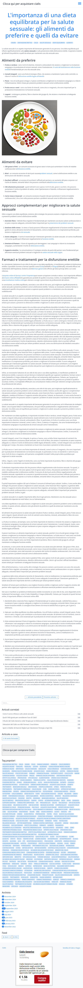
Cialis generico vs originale (43, 809)
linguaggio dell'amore (11, 843)
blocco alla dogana (66, 814)
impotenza (19, 769)
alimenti (70, 43)
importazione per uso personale (65, 816)
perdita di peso (65, 787)
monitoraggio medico (34, 841)
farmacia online (72, 771)
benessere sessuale (19, 787)
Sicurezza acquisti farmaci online (45, 884)
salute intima (12, 812)
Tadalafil (28, 766)
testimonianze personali (11, 879)
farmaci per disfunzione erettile (14, 875)
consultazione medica (10, 780)
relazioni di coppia (20, 805)
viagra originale (52, 771)
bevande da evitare (47, 805)
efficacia (14, 886)
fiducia (72, 791)
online (60, 794)
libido (75, 794)
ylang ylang (66, 864)
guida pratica (29, 814)
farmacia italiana (43, 773)
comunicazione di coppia (35, 852)
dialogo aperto (48, 827)
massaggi (76, 864)
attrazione (28, 870)
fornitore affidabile (45, 816)
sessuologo (12, 866)
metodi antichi (27, 848)
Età (37, 803)
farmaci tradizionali (44, 879)
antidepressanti (65, 839)
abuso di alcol (74, 809)
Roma (55, 821)
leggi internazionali (59, 857)
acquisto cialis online (58, 785)
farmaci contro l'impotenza (43, 823)
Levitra (62, 771)
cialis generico (64, 764)
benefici (58, 796)
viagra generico (26, 780)
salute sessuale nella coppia (52, 252)
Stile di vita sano (22, 821)
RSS (15, 937)
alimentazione (44, 778)
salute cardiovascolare (63, 875)
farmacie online (8, 769)
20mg (72, 827)
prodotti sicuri (47, 875)
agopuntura (27, 868)
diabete (70, 785)
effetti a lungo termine (47, 843)
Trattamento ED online (23, 884)
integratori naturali (10, 785)
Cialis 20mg (74, 823)
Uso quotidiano (17, 825)
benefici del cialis (61, 850)
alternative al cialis (55, 832)
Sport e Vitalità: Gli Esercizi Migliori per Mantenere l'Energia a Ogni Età (27, 728)
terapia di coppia (39, 780)
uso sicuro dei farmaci (42, 882)
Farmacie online (65, 882)
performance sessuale (16, 796)
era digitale (63, 803)
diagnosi (76, 800)
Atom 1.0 (7, 937)
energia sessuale (69, 841)
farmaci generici (38, 269)
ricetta (28, 798)
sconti (57, 812)
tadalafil (19, 766)
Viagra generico (45, 877)
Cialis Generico (8, 882)
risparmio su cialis (9, 807)
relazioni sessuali (9, 823)
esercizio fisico (53, 789)
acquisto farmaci (9, 816)
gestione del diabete (57, 846)
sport (5, 796)
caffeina (28, 866)
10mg (66, 827)
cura (45, 789)
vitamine (70, 884)
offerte (16, 791)
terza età (55, 882)
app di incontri (74, 803)
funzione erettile (48, 239)
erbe (37, 812)
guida (52, 837)
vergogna (15, 864)
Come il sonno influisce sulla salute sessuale (18, 714)
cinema (19, 814)
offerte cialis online (51, 830)
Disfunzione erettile (64, 776)
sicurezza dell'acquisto (23, 882)
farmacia (54, 764)
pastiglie (13, 861)
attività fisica (24, 785)
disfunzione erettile (25, 43)
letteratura (7, 846)
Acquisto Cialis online (49, 807)
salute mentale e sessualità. (12, 873)
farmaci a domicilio (67, 879)
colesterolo (32, 843)
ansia (69, 800)
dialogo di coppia (68, 861)
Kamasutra (34, 877)
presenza (6, 850)
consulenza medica (61, 791)
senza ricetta (29, 794)
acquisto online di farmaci (25, 818)
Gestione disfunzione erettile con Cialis (17, 809)
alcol (40, 782)
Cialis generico (17, 794)
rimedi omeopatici (28, 879)
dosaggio (59, 827)
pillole (5, 861)
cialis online (36, 789)
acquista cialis (39, 771)
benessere (6, 886)
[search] (33, 703)
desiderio (36, 798)
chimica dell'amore (61, 868)
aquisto (5, 877)
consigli (71, 782)
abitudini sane (8, 857)
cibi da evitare (34, 805)
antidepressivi (53, 839)
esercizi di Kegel (39, 868)
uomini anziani (40, 839)
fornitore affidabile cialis (12, 830)
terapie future (28, 839)
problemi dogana (24, 807)
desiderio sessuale (52, 852)
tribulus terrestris (41, 864)
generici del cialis (52, 855)
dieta (63, 800)
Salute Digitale (8, 884)
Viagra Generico (47, 812)
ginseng (24, 864)
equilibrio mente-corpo (65, 866)
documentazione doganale (26, 816)
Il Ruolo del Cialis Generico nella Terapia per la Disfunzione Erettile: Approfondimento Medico (35, 721)
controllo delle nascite (56, 848)
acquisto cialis (73, 805)
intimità (63, 782)
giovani (60, 843)
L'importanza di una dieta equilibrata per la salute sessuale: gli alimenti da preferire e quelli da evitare (41, 25)
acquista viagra (22, 776)
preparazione (40, 814)
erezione (29, 859)
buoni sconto (39, 855)
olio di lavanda (54, 864)
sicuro (63, 852)
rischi (19, 839)
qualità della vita (42, 837)
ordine (65, 823)
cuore (71, 837)
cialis (33, 764)
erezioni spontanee (36, 821)
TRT (70, 812)
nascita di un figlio (9, 798)
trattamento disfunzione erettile (14, 832)
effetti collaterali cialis (37, 832)
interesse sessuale (65, 859)
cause (67, 843)
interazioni (70, 846)
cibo (4, 812)
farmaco (43, 825)
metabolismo (57, 877)
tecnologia (63, 821)
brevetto (18, 857)
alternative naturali (52, 800)
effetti (12, 839)
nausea (57, 861)
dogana (62, 884)
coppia (40, 800)
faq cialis (35, 807)
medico (20, 866)
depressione (37, 866)
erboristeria (7, 791)
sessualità (42, 769)
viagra (75, 769)
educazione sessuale (48, 794)
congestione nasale (46, 861)
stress (56, 787)
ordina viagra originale (39, 785)
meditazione (32, 787)
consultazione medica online (15, 280)
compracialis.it (61, 805)
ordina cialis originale (59, 778)
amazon (64, 812)
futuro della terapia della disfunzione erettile (19, 834)
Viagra (13, 43)
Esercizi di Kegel (8, 818)
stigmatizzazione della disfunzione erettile (18, 837)
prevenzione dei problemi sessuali (61, 223)
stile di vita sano (21, 773)
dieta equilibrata (59, 43)
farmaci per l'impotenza (25, 803)
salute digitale (73, 857)
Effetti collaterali (31, 825)
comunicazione (66, 769)
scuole (75, 839)
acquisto (58, 823)
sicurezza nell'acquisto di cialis (42, 850)
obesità (50, 868)
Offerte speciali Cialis (66, 807)
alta (19, 841)
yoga (4, 866)
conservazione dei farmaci (12, 855)
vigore (32, 812)
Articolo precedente (34, 697)
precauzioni (48, 841)
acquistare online (34, 875)
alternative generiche (41, 873)
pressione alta (45, 803)
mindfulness (27, 855)
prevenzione (22, 778)
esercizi (56, 879)
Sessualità (24, 877)
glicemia (13, 841)
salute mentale (8, 800)
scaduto (6, 839)
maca (30, 864)
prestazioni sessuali (22, 800)
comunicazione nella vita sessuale (65, 870)
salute (54, 803)
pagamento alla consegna (12, 827)
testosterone (47, 791)
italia (55, 814)
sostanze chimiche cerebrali (13, 870)
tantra (49, 814)
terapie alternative (45, 787)
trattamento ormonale (22, 789)
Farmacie (48, 821)
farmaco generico (70, 832)
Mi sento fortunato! (10, 738)
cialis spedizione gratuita (56, 780)
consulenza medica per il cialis (14, 852)
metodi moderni (40, 848)
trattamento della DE (40, 846)
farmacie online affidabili (11, 278)
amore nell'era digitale (42, 870)
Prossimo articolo (51, 697)
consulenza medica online (12, 868)
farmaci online (56, 873)
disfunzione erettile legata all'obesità (31, 76)
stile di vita (69, 773)
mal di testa (22, 861)
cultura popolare (9, 814)
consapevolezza (73, 848)
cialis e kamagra (31, 769)
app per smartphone (24, 823)
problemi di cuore (61, 809)
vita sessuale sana (29, 857)
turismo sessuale (44, 857)
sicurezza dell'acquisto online (13, 859)
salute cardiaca (61, 837)
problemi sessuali (46, 173)
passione (21, 798)
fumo (37, 794)
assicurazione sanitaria (69, 855)
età (24, 841)
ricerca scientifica (46, 796)
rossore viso (32, 861)
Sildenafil (6, 771)
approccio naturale (68, 789)
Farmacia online (8, 821)
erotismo (16, 846)
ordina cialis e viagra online (22, 771)
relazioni (68, 794)
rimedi (72, 843)
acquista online (25, 886)
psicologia (28, 873)
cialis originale (53, 769)
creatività (58, 841)
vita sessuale (25, 232)
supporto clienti (57, 773)
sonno (19, 782)
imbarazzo (6, 864)
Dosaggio (6, 825)
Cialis (36, 43)
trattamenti (7, 787)
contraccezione (8, 848)
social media (7, 805)
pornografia (25, 846)
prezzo (32, 776)
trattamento (7, 789)
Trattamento (14, 877)
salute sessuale (45, 43)
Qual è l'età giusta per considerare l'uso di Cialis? (20, 717)
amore (77, 773)
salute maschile (62, 798)
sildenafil (43, 766)
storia (18, 848)
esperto (76, 875)
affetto (23, 843)
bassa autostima (49, 866)
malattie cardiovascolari (32, 827)
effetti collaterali (9, 778)
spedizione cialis (66, 830)
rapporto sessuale (50, 859)
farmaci (32, 773)
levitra (35, 766)
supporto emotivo (9, 803)
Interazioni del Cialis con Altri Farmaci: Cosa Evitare (20, 724)
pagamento (59, 825)
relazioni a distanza (70, 796)
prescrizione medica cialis (32, 830)
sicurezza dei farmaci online (48, 834)
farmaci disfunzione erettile (31, 791)
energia (77, 859)
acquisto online (8, 766)
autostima (6, 794)
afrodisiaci (72, 852)
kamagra (70, 780)
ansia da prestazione (51, 782)
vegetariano (23, 812)
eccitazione (38, 859)
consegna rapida (8, 776)
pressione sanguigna (71, 873)
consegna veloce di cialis (20, 850)
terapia (33, 800)
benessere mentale (48, 798)
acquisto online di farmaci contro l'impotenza (19, 276)
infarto (5, 841)
